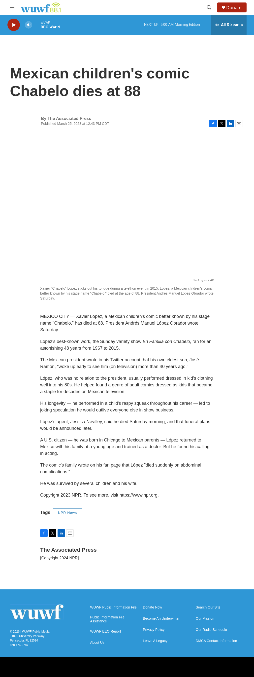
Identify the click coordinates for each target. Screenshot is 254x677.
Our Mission (205, 618)
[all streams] (229, 25)
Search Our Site (208, 607)
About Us (97, 642)
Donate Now (152, 607)
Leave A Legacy (155, 641)
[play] (14, 25)
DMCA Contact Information (216, 641)
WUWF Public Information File (113, 607)
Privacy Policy (153, 630)
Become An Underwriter (161, 618)
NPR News (67, 513)
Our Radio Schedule (211, 630)
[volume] (28, 25)
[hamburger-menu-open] (12, 7)
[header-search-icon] (209, 7)
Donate (234, 7)
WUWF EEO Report (105, 631)
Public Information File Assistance (107, 619)
